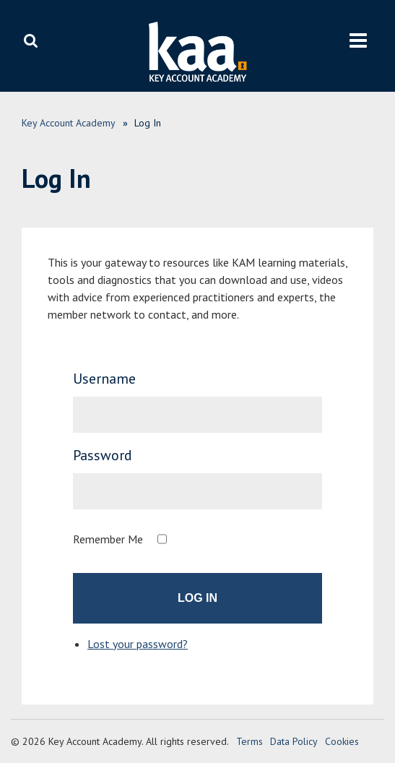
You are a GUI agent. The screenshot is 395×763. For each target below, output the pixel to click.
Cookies (342, 741)
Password (102, 455)
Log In (197, 598)
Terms (249, 741)
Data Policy (294, 741)
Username (104, 378)
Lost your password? (137, 644)
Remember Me (108, 539)
